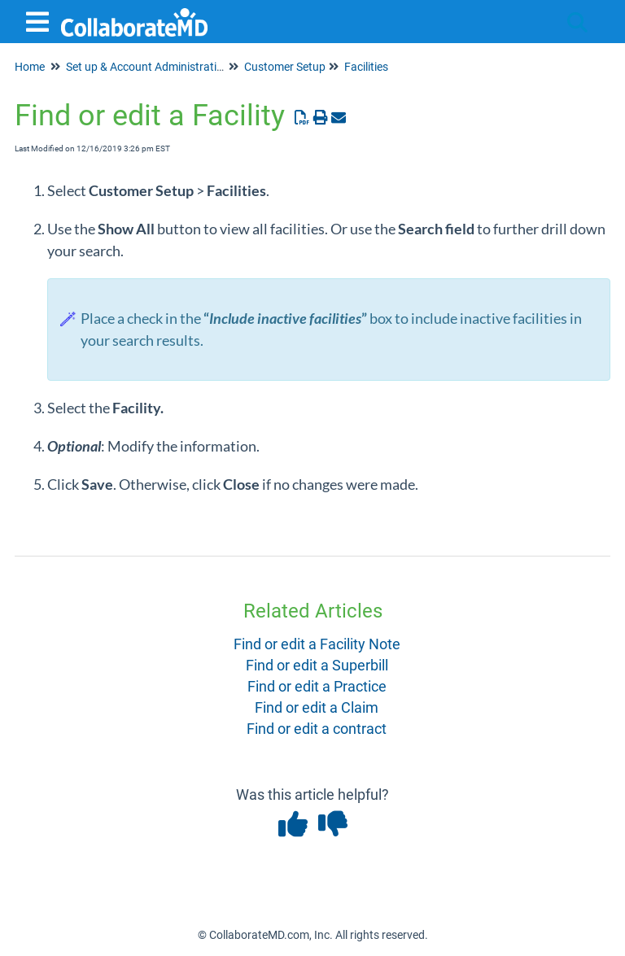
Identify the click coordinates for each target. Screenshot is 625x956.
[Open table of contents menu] (40, 20)
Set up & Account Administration (147, 66)
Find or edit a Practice (317, 686)
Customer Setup (285, 66)
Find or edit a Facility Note (317, 644)
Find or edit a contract (317, 728)
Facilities (366, 66)
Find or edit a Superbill (317, 665)
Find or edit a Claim (316, 707)
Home (30, 66)
